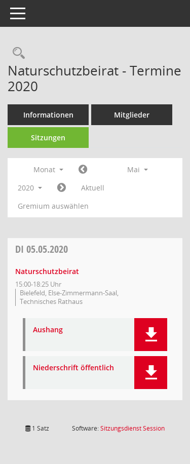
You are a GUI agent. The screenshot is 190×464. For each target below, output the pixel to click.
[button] (150, 334)
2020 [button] (30, 187)
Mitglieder (131, 115)
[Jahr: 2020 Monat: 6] (61, 188)
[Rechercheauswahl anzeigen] (16, 53)
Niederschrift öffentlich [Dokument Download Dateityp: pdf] (73, 368)
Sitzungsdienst (132, 428)
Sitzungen (48, 137)
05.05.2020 (41, 249)
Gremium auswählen (53, 206)
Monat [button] (48, 169)
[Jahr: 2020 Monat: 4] (83, 170)
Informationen (48, 115)
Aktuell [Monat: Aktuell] (92, 187)
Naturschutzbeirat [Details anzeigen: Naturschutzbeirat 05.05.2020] (47, 271)
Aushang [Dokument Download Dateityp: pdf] (48, 330)
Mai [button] (137, 169)
